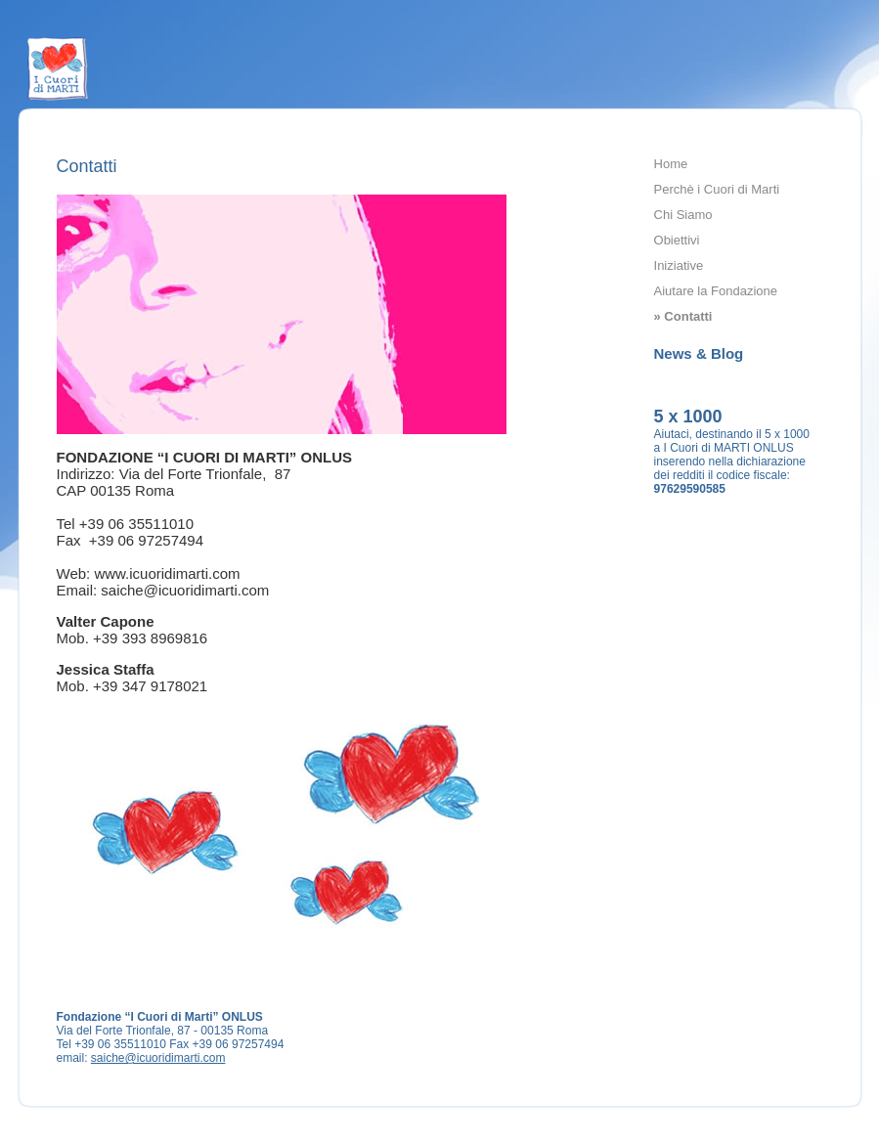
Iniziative (679, 265)
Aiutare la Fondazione (715, 291)
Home (671, 163)
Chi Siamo (683, 214)
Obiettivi (677, 240)
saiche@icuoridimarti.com (158, 1058)
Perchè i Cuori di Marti (717, 189)
